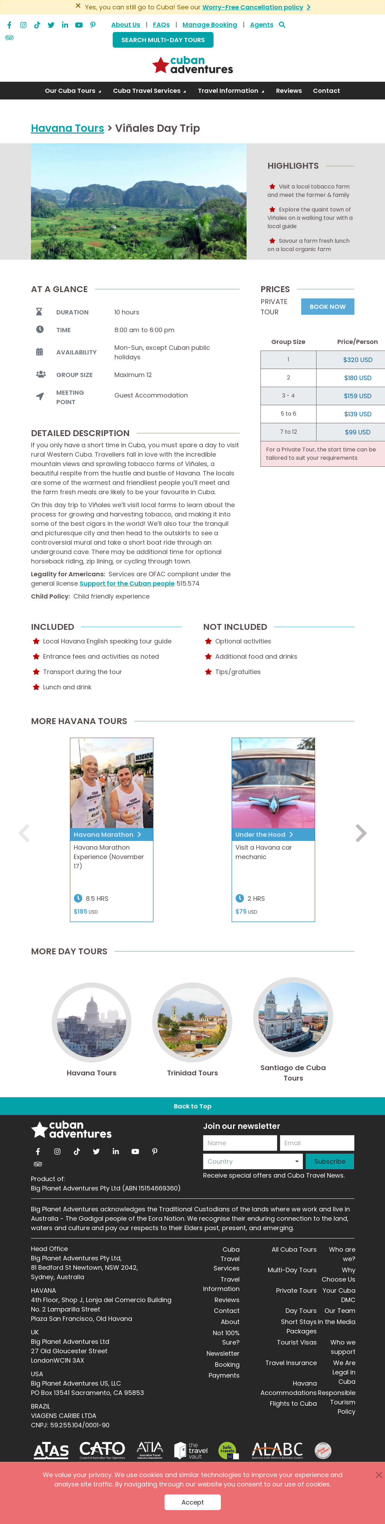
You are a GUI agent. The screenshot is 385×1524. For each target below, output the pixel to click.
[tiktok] (37, 23)
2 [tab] (117, 251)
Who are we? (342, 1254)
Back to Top (192, 1106)
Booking (227, 1364)
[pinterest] (93, 23)
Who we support (342, 1347)
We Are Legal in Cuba (343, 1372)
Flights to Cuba (293, 1403)
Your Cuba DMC (339, 1295)
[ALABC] (276, 1450)
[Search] (282, 24)
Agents (261, 24)
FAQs (161, 24)
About (230, 1321)
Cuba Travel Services (227, 1259)
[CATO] (102, 1450)
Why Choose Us (338, 1275)
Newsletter (223, 1353)
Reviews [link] (289, 90)
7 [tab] (170, 251)
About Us (125, 24)
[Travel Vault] (191, 1450)
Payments (224, 1375)
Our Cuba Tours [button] (71, 90)
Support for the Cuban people (127, 583)
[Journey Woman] (323, 1450)
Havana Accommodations (288, 1388)
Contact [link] (326, 90)
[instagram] (23, 23)
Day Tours (301, 1310)
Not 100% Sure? (226, 1338)
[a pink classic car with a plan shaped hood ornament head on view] (273, 783)
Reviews (227, 1300)
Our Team (339, 1310)
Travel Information (221, 1284)
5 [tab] (149, 251)
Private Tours (296, 1290)
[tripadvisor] (9, 36)
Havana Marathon (104, 834)
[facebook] (9, 23)
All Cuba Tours (294, 1249)
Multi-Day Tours (292, 1270)
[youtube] (79, 23)
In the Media (336, 1321)
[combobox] (253, 1161)
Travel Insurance (291, 1362)
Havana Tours (67, 128)
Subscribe (329, 1161)
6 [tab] (159, 251)
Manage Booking (210, 24)
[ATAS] (51, 1450)
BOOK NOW (328, 306)
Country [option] (220, 1161)
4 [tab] (138, 251)
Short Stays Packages (299, 1326)
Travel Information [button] (229, 90)
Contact (227, 1310)
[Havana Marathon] (111, 783)
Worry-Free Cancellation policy (252, 7)
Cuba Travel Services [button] (147, 90)
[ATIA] (150, 1450)
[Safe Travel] (228, 1450)
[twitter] (51, 23)
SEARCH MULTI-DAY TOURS (163, 39)
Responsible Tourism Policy (336, 1402)
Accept (193, 1502)
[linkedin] (65, 23)
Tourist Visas (297, 1342)
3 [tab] (128, 251)
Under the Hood (261, 834)
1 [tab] (107, 251)
